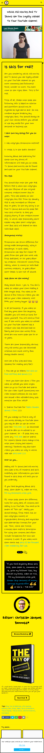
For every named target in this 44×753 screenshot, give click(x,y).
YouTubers (5, 713)
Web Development (29, 711)
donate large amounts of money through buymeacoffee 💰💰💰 (22, 584)
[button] (2, 2)
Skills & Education (27, 709)
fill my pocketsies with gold (17, 493)
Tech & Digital (6, 711)
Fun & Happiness (15, 706)
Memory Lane (6, 709)
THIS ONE (18, 437)
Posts (14, 709)
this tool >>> (19, 453)
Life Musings (26, 706)
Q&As (18, 709)
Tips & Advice (17, 711)
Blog (7, 706)
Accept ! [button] (21, 749)
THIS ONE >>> (19, 427)
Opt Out (22, 745)
